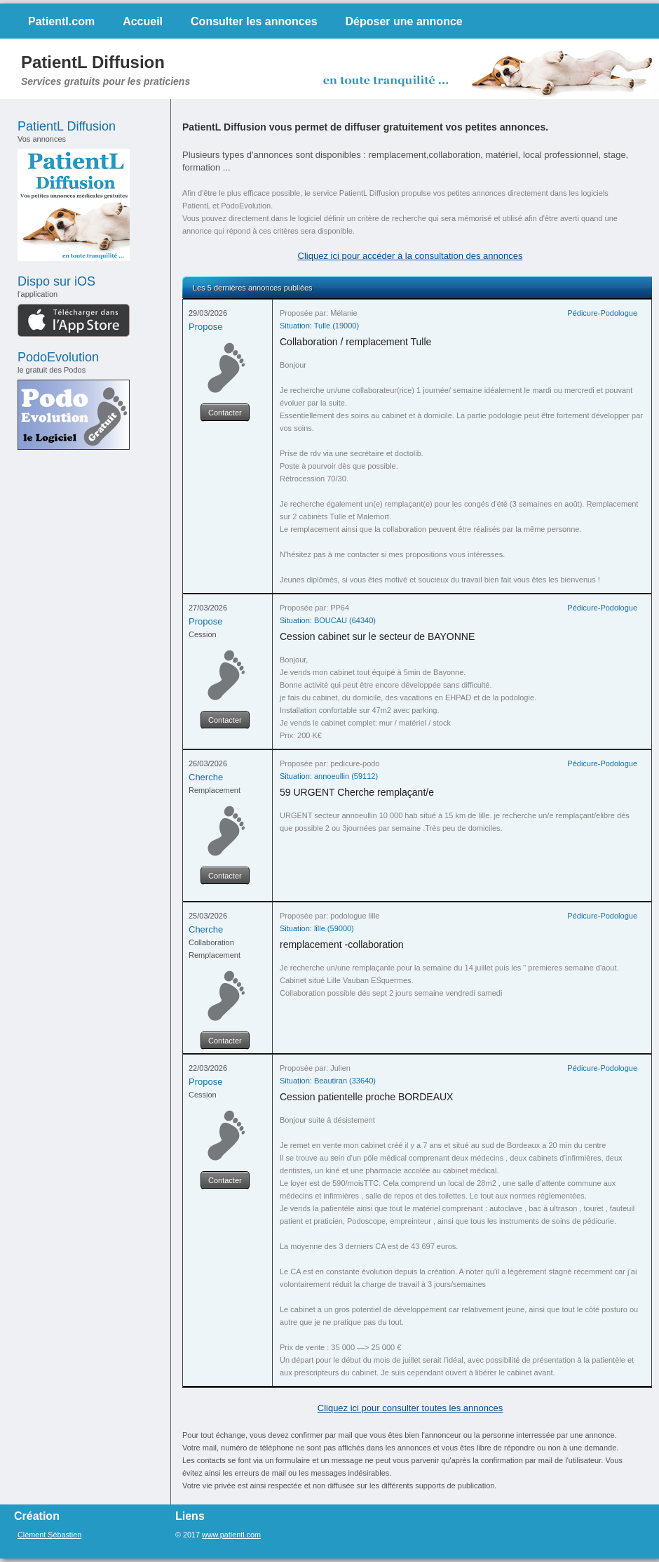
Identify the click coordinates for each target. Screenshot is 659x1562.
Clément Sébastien (49, 1534)
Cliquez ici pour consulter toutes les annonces (410, 1408)
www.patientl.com (231, 1534)
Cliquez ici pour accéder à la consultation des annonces (410, 256)
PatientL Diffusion (93, 62)
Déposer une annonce (404, 21)
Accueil (143, 21)
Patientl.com (61, 21)
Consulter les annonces (254, 21)
